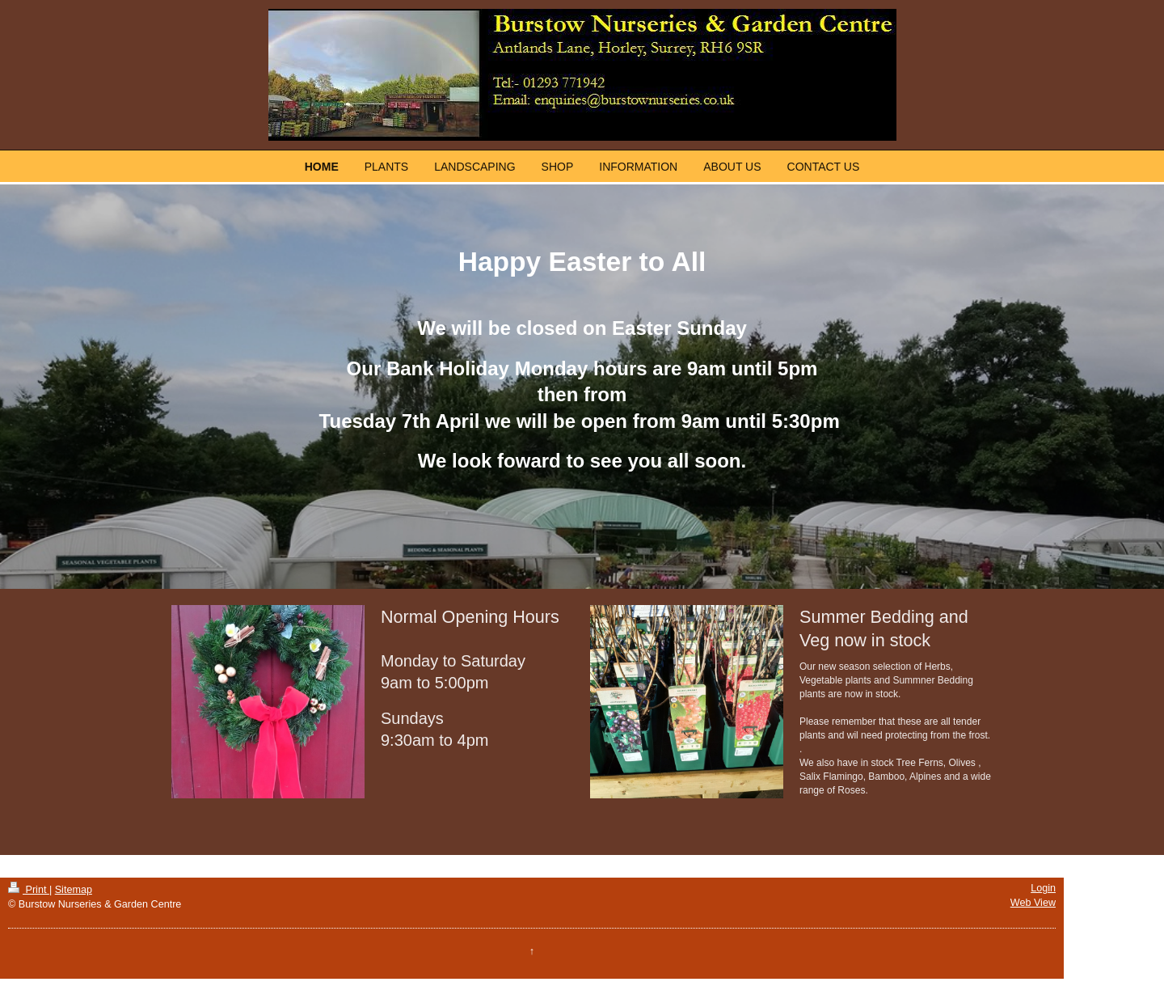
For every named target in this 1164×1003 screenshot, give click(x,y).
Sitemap (73, 889)
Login (1043, 888)
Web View (1033, 902)
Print (28, 889)
